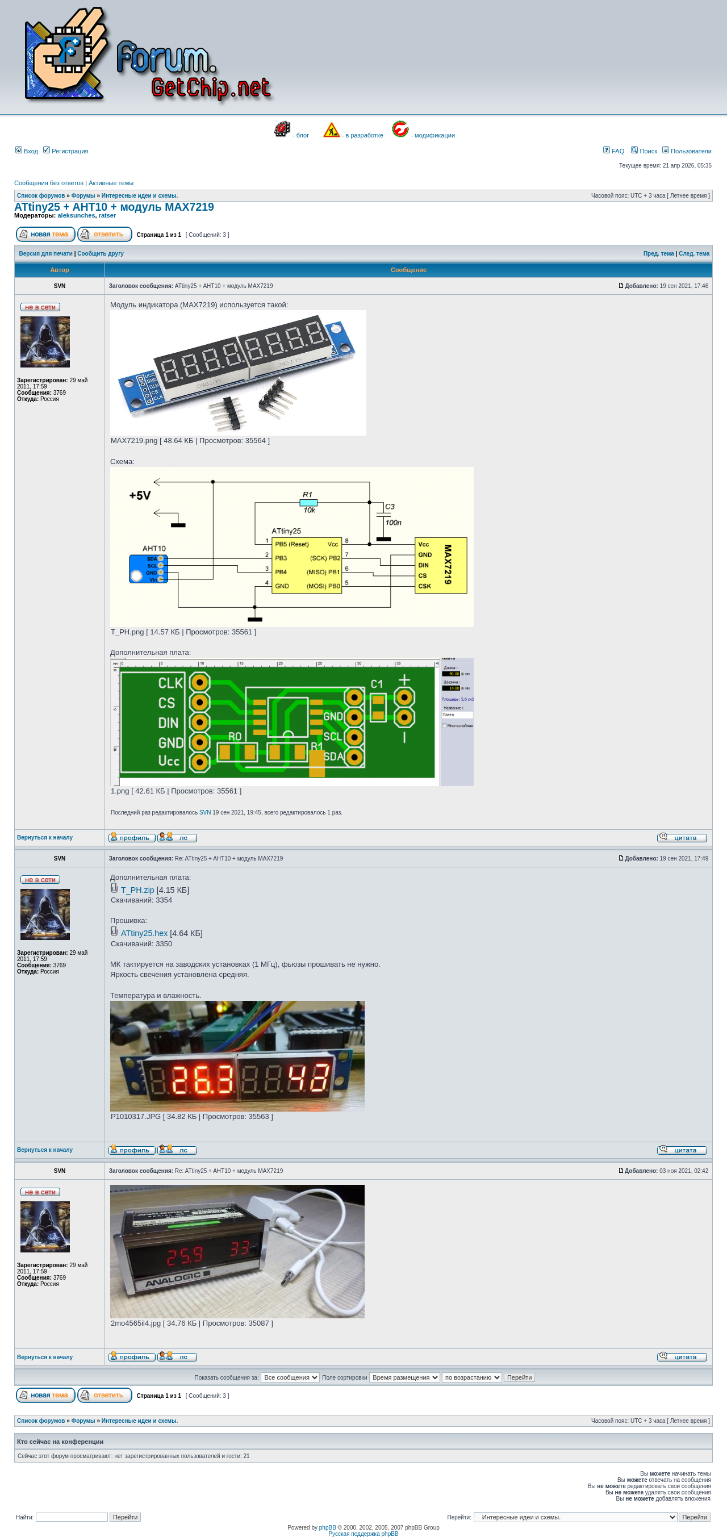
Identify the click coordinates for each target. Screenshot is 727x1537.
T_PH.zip (137, 890)
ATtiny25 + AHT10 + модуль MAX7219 (114, 207)
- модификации (433, 135)
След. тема (694, 253)
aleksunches (76, 215)
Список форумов (41, 196)
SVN (205, 812)
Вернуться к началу (45, 837)
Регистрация (65, 151)
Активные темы (111, 182)
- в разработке (362, 135)
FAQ (613, 151)
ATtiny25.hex (144, 933)
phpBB (327, 1528)
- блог (301, 135)
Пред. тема (659, 253)
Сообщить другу (100, 253)
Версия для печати (46, 253)
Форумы (83, 196)
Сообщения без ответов (48, 182)
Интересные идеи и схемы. (140, 196)
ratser (107, 215)
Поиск (644, 151)
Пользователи (687, 151)
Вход (26, 151)
